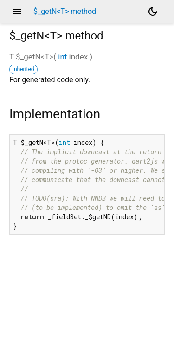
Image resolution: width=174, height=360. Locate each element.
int (62, 56)
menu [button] (16, 11)
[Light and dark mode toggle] (152, 11)
